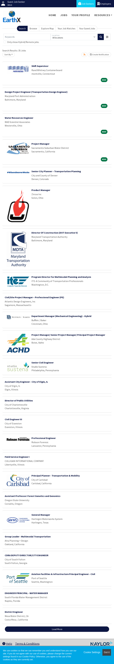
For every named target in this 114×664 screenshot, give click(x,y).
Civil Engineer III (13, 419)
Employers (104, 4)
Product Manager (40, 190)
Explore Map (47, 28)
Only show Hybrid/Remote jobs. (23, 42)
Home (52, 15)
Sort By (7, 54)
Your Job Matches (66, 28)
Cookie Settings (92, 652)
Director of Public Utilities (19, 400)
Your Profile (81, 15)
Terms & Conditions (27, 643)
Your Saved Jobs (87, 28)
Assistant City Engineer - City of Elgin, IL (26, 381)
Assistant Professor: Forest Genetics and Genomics (32, 495)
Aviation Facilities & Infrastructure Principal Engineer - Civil (63, 574)
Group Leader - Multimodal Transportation (28, 536)
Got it (107, 652)
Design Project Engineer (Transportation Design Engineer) (36, 91)
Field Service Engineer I (17, 456)
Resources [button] (102, 15)
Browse (33, 28)
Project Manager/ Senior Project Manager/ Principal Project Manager (68, 334)
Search (22, 28)
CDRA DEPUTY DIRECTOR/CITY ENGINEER (26, 555)
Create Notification (99, 54)
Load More (57, 629)
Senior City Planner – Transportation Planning (56, 171)
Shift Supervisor (39, 65)
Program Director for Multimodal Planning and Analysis (61, 276)
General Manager (40, 514)
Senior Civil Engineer (42, 362)
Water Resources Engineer (19, 117)
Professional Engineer (43, 438)
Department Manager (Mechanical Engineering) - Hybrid (61, 316)
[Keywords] (27, 37)
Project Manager (40, 143)
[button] (107, 37)
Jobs (63, 15)
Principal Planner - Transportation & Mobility (55, 475)
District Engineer (14, 611)
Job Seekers (86, 4)
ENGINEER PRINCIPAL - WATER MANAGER (26, 593)
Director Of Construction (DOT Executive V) (54, 232)
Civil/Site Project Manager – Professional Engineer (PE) (34, 297)
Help (7, 643)
